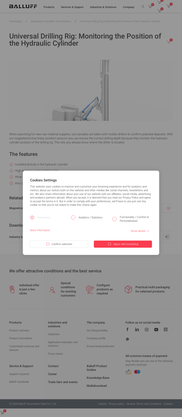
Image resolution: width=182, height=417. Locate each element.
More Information (40, 230)
